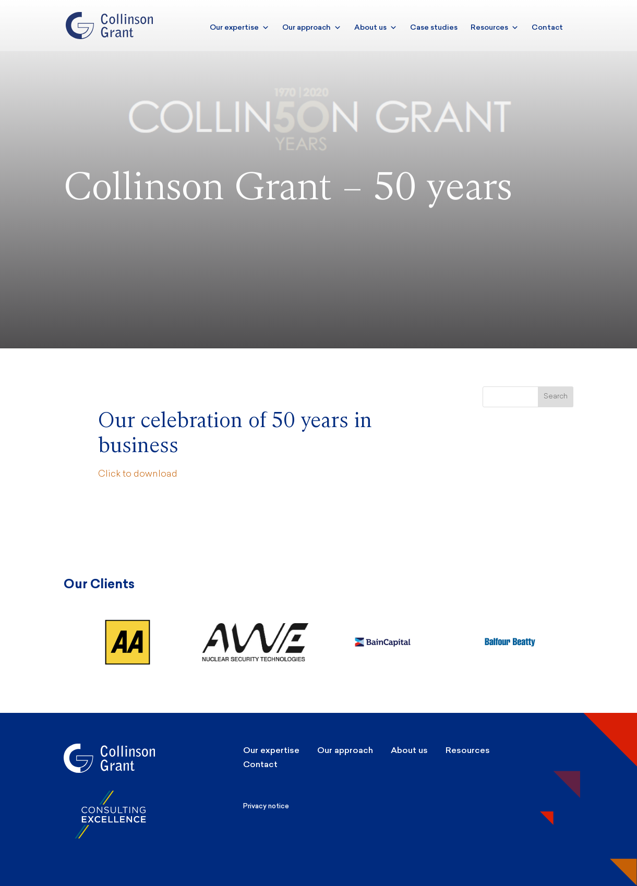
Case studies (434, 27)
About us (375, 27)
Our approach (311, 27)
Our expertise (239, 27)
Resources (495, 27)
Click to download (137, 474)
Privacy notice (266, 806)
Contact (547, 27)
